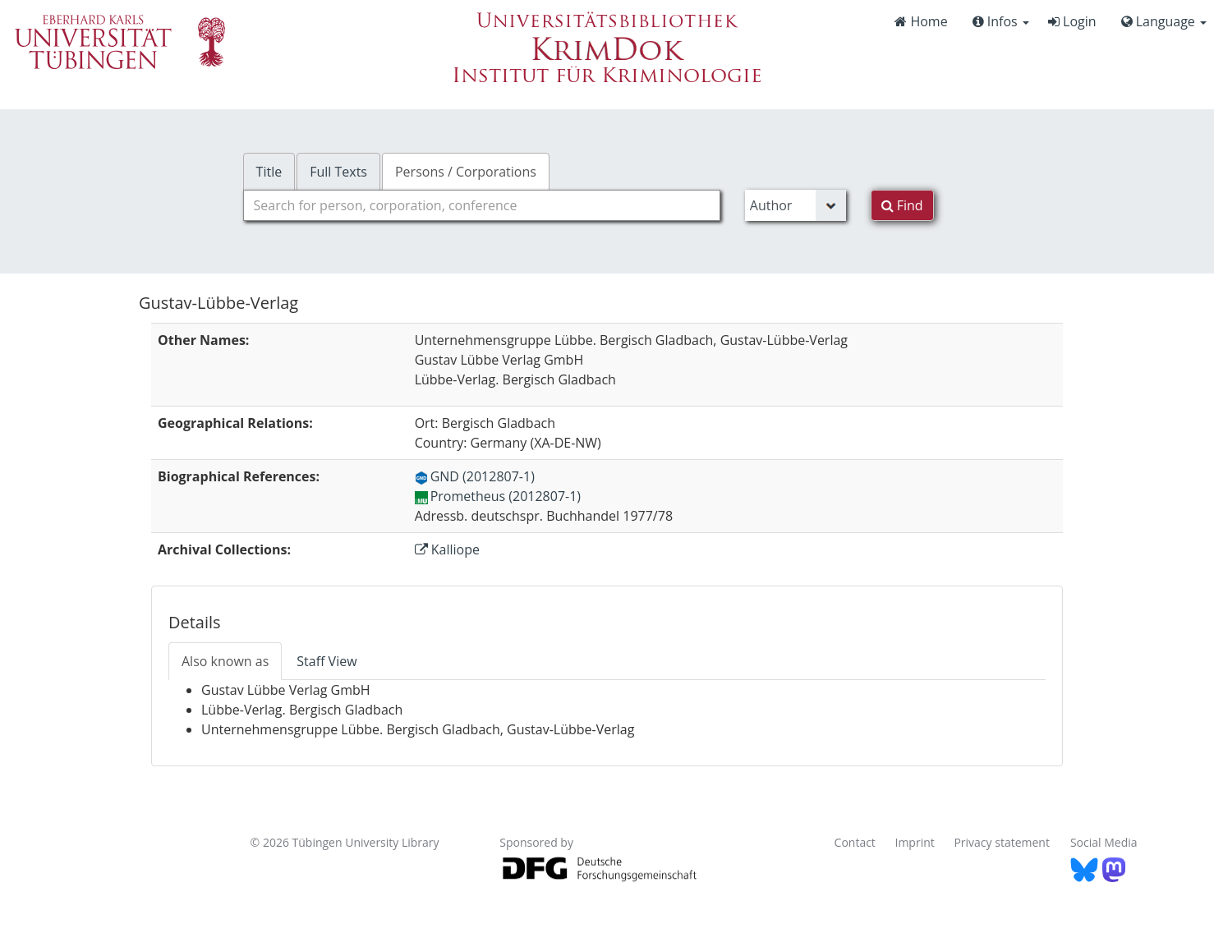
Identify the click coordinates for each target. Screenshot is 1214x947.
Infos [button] (1001, 21)
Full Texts (338, 172)
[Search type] (795, 205)
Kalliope (447, 549)
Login (1072, 21)
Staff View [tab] (326, 661)
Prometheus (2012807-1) (498, 496)
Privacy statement (1002, 842)
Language (1164, 21)
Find (902, 205)
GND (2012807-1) (475, 476)
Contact (855, 842)
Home (920, 21)
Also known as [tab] (225, 661)
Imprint (915, 842)
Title (269, 172)
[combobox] (481, 205)
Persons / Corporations (465, 172)
